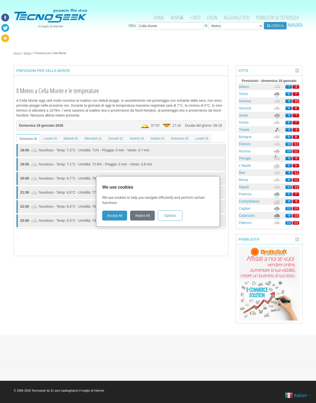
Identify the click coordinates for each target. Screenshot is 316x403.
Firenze (245, 144)
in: (234, 26)
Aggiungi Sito (236, 18)
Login (212, 18)
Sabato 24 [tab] (157, 138)
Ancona (244, 151)
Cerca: (166, 26)
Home (159, 18)
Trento (244, 122)
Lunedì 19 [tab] (50, 138)
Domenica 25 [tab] (179, 138)
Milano (244, 87)
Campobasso (249, 201)
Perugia (245, 158)
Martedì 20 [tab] (71, 138)
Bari (242, 173)
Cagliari (244, 208)
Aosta (243, 115)
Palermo (245, 223)
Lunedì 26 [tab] (201, 138)
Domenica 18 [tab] (28, 139)
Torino (243, 94)
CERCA (275, 26)
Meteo (28, 53)
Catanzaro (247, 216)
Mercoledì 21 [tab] (93, 138)
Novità (177, 18)
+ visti (195, 18)
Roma (243, 180)
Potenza (245, 194)
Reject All (142, 216)
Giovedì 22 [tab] (116, 138)
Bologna (245, 137)
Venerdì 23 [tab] (137, 138)
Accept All (114, 216)
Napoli (244, 187)
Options (170, 216)
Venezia (245, 108)
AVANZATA (295, 25)
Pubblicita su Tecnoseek (277, 18)
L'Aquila (245, 165)
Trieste (244, 130)
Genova (245, 101)
